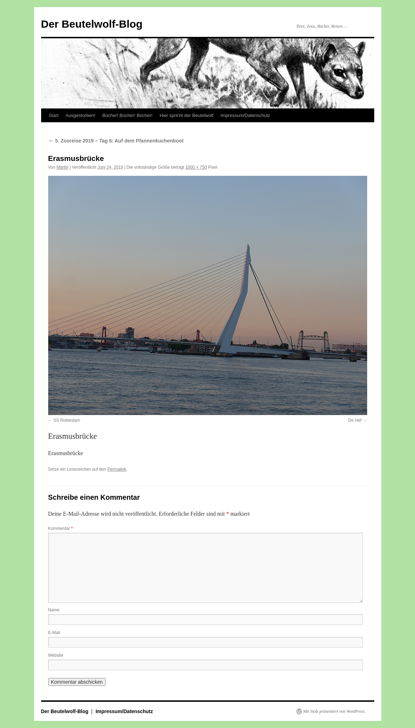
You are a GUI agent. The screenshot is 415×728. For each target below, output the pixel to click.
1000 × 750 (196, 167)
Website (55, 655)
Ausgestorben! (80, 115)
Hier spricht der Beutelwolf (186, 115)
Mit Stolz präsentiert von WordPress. (334, 711)
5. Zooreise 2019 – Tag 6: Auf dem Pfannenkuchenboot (116, 141)
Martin (62, 167)
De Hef (354, 420)
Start (53, 115)
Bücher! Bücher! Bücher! (127, 115)
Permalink (116, 469)
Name (54, 609)
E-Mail (54, 632)
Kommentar (60, 528)
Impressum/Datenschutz (245, 115)
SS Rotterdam (67, 420)
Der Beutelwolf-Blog (92, 24)
